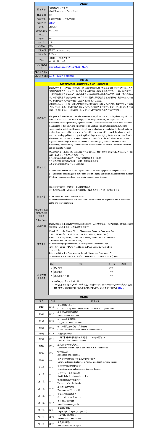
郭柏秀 (52, 23)
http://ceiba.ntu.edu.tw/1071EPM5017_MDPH (68, 67)
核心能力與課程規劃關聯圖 (61, 76)
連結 (120, 288)
